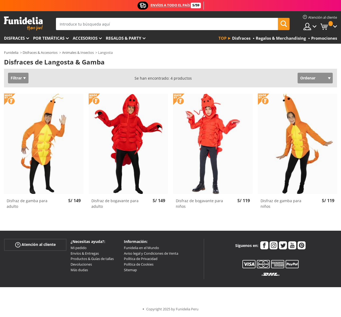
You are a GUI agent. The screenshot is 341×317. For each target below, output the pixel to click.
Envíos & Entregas (85, 253)
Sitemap (130, 269)
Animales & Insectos (78, 52)
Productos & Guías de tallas (92, 258)
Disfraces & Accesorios (40, 52)
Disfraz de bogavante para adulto (115, 203)
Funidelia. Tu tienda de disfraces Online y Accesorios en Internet (23, 24)
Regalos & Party (123, 38)
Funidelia (11, 52)
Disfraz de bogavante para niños (199, 203)
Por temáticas (48, 38)
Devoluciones (81, 264)
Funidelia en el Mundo (141, 247)
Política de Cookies (138, 264)
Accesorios (85, 38)
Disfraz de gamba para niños (281, 203)
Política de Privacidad (140, 258)
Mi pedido (79, 247)
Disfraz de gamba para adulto (27, 203)
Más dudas (79, 269)
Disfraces (14, 38)
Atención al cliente (35, 244)
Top (222, 38)
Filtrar (16, 77)
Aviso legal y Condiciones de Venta (151, 253)
